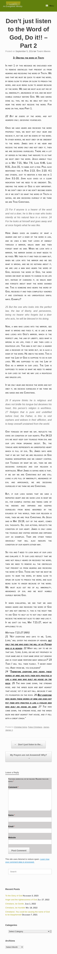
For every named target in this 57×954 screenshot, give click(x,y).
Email (11, 826)
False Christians (35, 727)
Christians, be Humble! (15, 908)
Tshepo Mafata (43, 51)
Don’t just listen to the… (28, 744)
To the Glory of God (13, 896)
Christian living (20, 727)
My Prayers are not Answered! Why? (28, 757)
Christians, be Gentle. (14, 904)
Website (12, 837)
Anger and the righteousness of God (21, 899)
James (46, 727)
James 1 (9, 730)
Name (11, 815)
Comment (13, 787)
